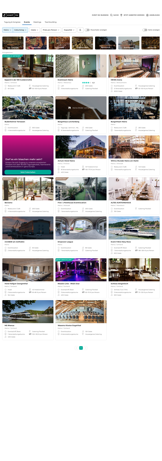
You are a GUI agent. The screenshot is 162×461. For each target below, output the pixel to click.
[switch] (87, 19)
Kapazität (69, 19)
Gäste (35, 19)
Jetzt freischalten (27, 174)
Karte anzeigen (154, 19)
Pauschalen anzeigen (99, 19)
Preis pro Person (51, 19)
